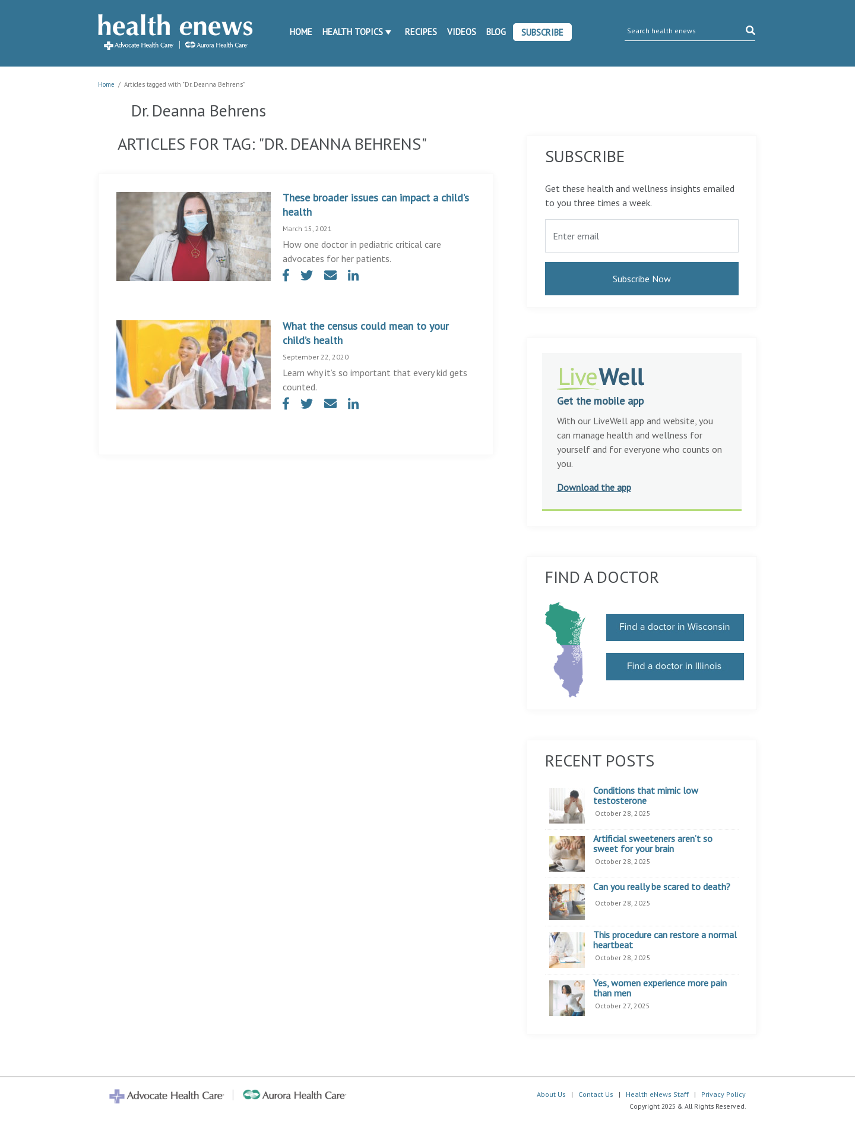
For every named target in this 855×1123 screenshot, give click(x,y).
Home (301, 31)
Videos (461, 31)
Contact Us (595, 1094)
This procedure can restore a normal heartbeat (665, 940)
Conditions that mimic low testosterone (645, 796)
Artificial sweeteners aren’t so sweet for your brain (652, 844)
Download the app (594, 487)
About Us (551, 1094)
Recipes (421, 31)
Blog (496, 31)
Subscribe (542, 32)
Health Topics (352, 31)
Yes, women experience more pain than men (660, 988)
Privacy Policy (723, 1094)
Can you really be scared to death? (661, 887)
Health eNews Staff (657, 1094)
